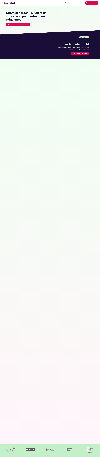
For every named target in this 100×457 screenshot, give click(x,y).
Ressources (69, 3)
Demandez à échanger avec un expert (18, 24)
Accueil (52, 3)
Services (60, 3)
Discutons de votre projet (80, 53)
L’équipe (78, 3)
